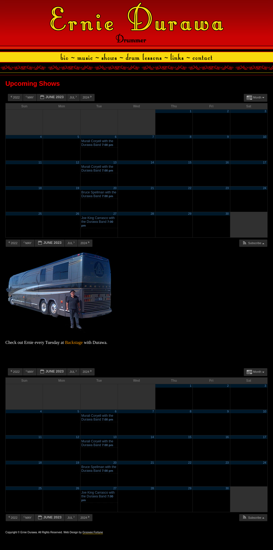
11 (40, 162)
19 (77, 188)
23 (227, 188)
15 (189, 162)
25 (40, 213)
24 (264, 188)
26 (77, 213)
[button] (253, 243)
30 (227, 213)
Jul (74, 97)
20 (114, 188)
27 (114, 213)
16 (227, 162)
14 (152, 162)
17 (264, 162)
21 (152, 188)
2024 (88, 97)
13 (114, 162)
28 (152, 213)
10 (264, 136)
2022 (16, 97)
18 (40, 188)
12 (77, 162)
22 (189, 188)
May (30, 97)
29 (189, 213)
